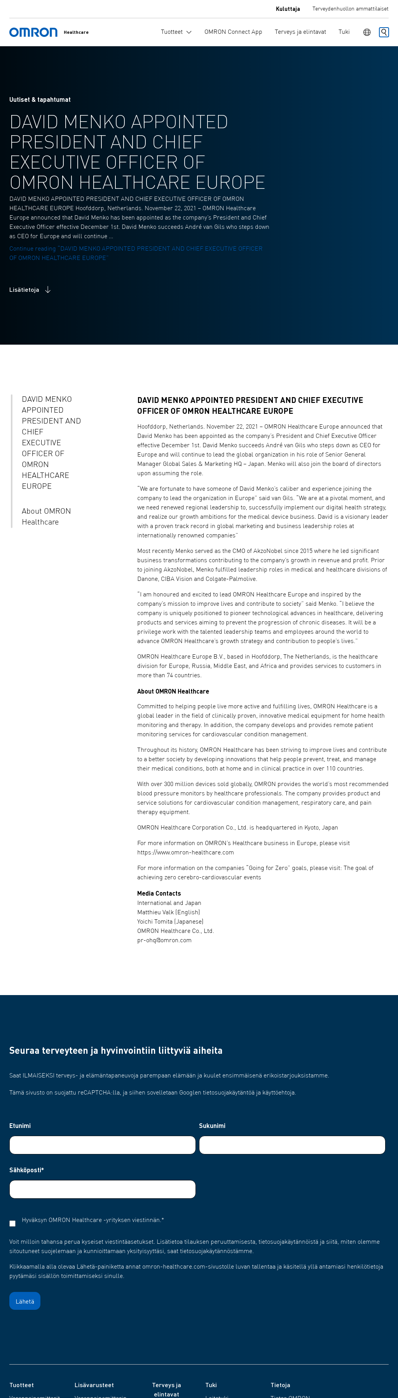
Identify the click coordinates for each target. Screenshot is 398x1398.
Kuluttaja (288, 8)
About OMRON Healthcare (46, 517)
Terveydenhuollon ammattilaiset (350, 9)
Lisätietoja (30, 289)
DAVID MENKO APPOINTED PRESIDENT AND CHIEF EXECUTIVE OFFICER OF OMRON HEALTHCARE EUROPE (51, 443)
